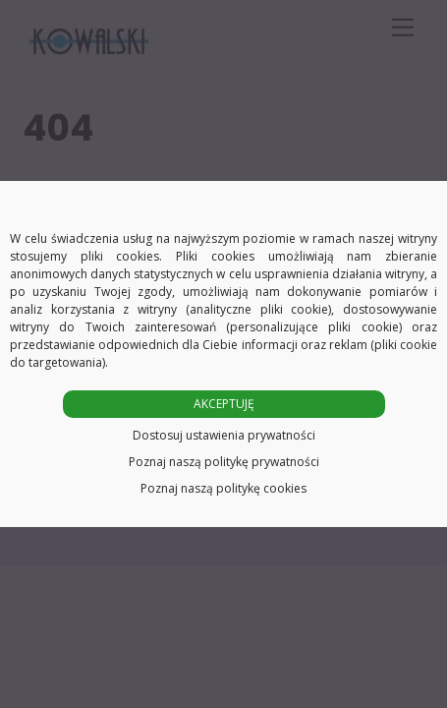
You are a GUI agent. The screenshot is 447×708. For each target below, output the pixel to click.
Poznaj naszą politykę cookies (223, 488)
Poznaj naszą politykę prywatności (224, 461)
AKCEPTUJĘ (224, 403)
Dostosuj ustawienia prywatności (224, 435)
